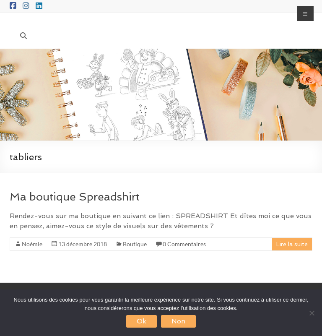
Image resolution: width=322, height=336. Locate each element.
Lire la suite (292, 244)
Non (178, 321)
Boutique (135, 243)
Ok (141, 321)
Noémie (32, 243)
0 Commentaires (184, 243)
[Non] (311, 313)
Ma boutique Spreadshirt (75, 196)
